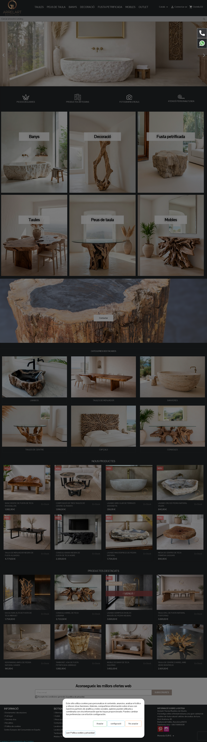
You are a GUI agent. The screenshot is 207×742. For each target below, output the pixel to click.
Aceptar (100, 723)
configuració (116, 723)
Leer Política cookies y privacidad (80, 732)
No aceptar (133, 723)
